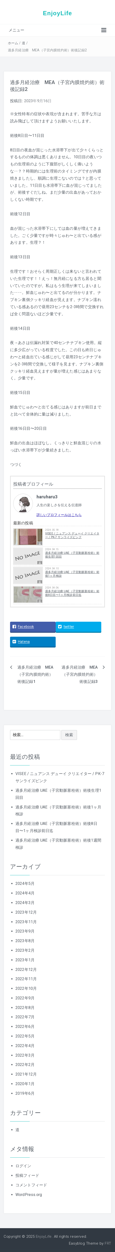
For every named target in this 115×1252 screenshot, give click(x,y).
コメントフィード (31, 1185)
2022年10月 (26, 988)
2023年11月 (26, 922)
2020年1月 (25, 1083)
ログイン (23, 1166)
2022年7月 (25, 1017)
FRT (108, 1243)
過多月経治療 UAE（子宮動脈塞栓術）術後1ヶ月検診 (72, 573)
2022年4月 (25, 1045)
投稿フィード (27, 1175)
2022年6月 (25, 1026)
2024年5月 (25, 883)
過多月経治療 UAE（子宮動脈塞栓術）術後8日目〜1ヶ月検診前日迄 (72, 593)
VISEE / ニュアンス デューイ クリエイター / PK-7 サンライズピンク (72, 535)
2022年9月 (25, 998)
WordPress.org (28, 1194)
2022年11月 (26, 979)
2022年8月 (25, 1007)
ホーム (13, 43)
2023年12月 (26, 912)
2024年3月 (25, 902)
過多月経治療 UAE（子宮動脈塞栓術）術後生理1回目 (72, 554)
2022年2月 (25, 1064)
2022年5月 (25, 1036)
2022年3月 (25, 1055)
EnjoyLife (57, 13)
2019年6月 (25, 1093)
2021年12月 (26, 1074)
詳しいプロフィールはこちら (59, 515)
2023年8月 (25, 940)
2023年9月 (25, 931)
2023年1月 (25, 960)
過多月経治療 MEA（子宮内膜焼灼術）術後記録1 (35, 674)
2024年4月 (25, 893)
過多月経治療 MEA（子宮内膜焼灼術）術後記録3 (80, 674)
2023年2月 (25, 950)
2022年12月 (26, 969)
